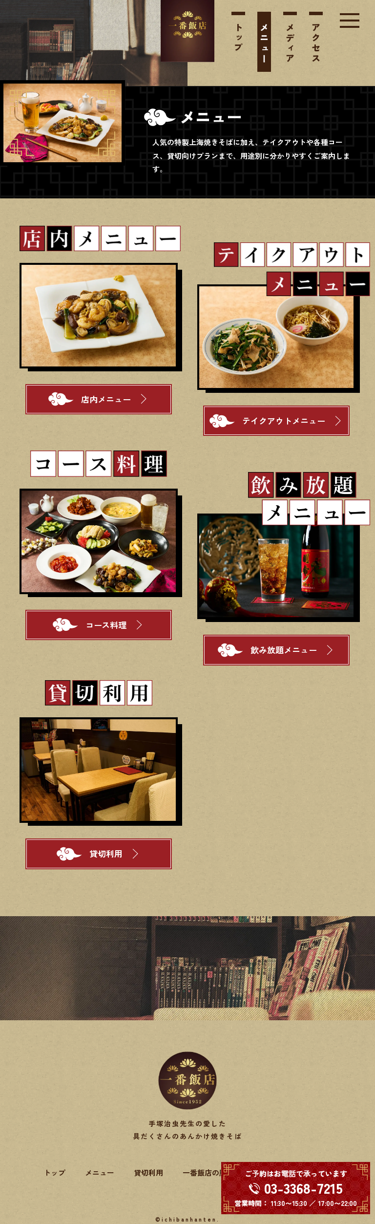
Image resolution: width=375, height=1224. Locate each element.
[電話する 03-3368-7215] (295, 1188)
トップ (238, 38)
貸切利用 (148, 1172)
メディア (290, 43)
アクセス (316, 43)
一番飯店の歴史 (208, 1172)
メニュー (264, 43)
